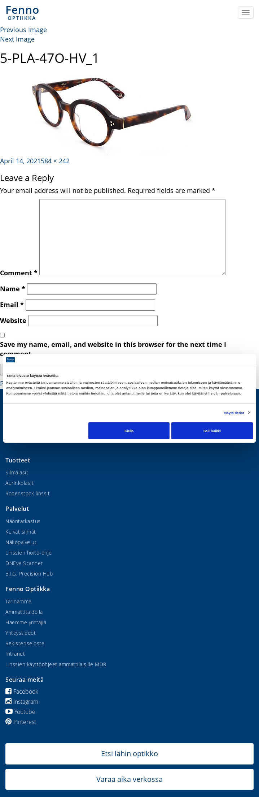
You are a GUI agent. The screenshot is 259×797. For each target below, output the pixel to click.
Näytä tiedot (234, 413)
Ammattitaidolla (24, 611)
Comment (19, 272)
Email (12, 304)
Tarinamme (18, 601)
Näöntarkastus (23, 521)
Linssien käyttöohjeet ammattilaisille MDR (55, 664)
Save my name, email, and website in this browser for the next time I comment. (113, 349)
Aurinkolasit (19, 482)
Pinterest (20, 722)
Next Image (17, 39)
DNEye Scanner (24, 563)
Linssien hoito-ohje (28, 552)
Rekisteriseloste (24, 643)
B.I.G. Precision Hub (29, 573)
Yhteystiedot (20, 632)
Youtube (20, 712)
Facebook (21, 691)
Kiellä (128, 430)
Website (13, 320)
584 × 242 (55, 160)
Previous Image (23, 29)
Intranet (15, 653)
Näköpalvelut (20, 542)
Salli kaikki (212, 430)
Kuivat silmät (20, 531)
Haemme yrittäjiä (25, 622)
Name (12, 288)
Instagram (21, 702)
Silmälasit (16, 472)
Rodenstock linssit (27, 493)
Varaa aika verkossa (129, 779)
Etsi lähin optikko (129, 753)
